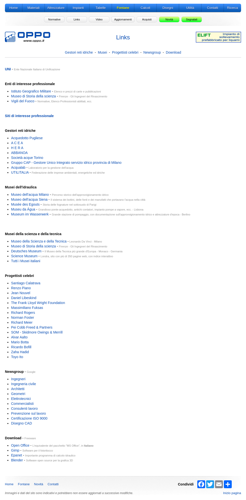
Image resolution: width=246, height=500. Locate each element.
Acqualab (18, 167)
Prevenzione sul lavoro (28, 413)
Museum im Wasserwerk (30, 214)
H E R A (17, 148)
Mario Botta (20, 342)
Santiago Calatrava (25, 283)
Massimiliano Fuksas (27, 308)
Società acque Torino (27, 158)
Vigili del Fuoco (22, 101)
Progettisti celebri (125, 52)
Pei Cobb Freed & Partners (31, 327)
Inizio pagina (232, 493)
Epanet (16, 455)
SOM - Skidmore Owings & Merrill (36, 332)
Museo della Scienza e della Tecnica (38, 241)
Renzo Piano (21, 288)
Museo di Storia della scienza (33, 96)
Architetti (17, 389)
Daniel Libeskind (23, 298)
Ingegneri (18, 379)
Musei (102, 52)
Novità (38, 484)
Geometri (18, 394)
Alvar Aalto (19, 337)
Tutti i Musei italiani (25, 261)
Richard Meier (21, 322)
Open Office (20, 445)
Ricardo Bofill (21, 347)
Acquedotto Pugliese (27, 138)
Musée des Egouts (25, 204)
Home (9, 484)
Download (173, 52)
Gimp (15, 450)
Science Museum (24, 256)
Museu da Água (23, 209)
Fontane (24, 484)
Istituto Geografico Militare (31, 91)
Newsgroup (152, 52)
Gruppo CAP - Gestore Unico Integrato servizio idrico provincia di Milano (66, 163)
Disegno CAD (21, 423)
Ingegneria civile (23, 384)
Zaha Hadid (20, 352)
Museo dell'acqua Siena (29, 199)
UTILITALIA (20, 172)
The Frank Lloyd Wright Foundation (38, 303)
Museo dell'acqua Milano (30, 195)
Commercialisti (22, 404)
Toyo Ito (17, 357)
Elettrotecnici (21, 399)
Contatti (53, 484)
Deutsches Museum (26, 251)
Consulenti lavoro (24, 408)
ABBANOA (19, 153)
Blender (17, 460)
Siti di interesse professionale (29, 116)
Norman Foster (22, 317)
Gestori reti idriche (79, 52)
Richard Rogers (23, 313)
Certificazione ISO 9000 (29, 418)
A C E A (17, 143)
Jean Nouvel (20, 293)
